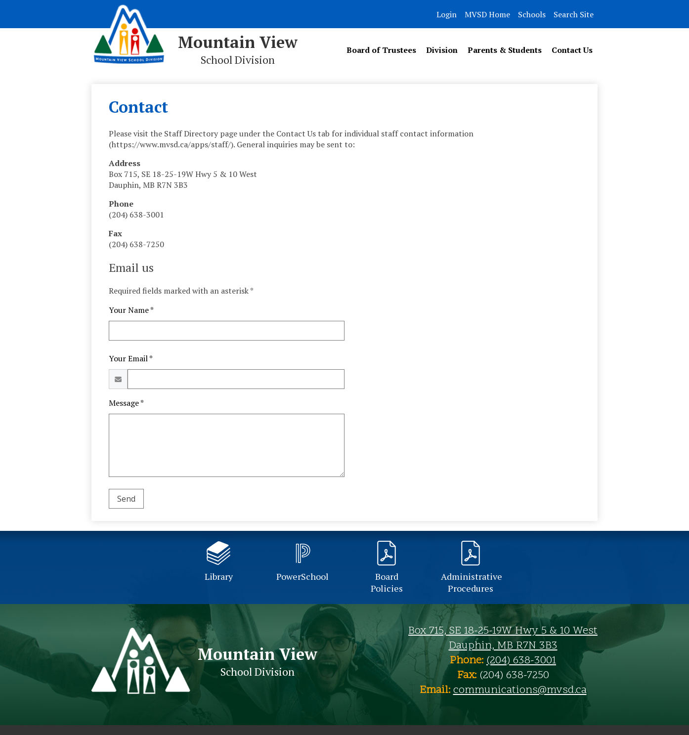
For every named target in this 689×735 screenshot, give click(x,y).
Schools (532, 14)
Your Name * (131, 309)
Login (446, 14)
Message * (126, 402)
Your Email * (131, 358)
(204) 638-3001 (521, 660)
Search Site (574, 14)
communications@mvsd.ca (520, 690)
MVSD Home (487, 14)
